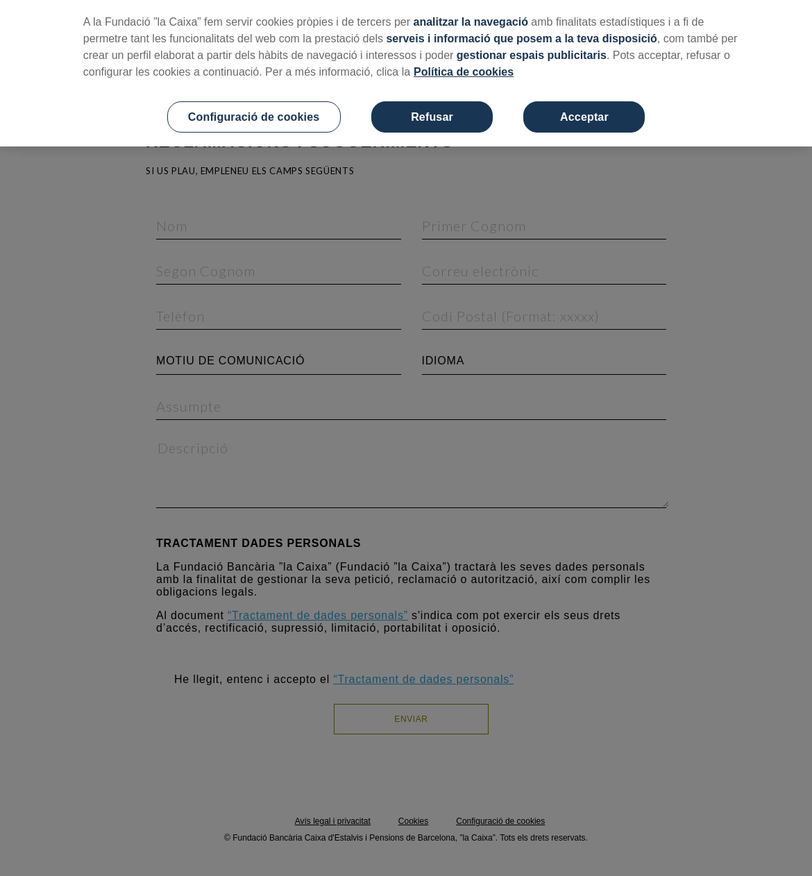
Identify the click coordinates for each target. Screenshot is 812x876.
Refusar (432, 117)
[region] (406, 73)
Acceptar (584, 117)
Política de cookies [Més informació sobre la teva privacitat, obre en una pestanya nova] (464, 72)
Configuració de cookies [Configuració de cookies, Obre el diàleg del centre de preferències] (254, 117)
